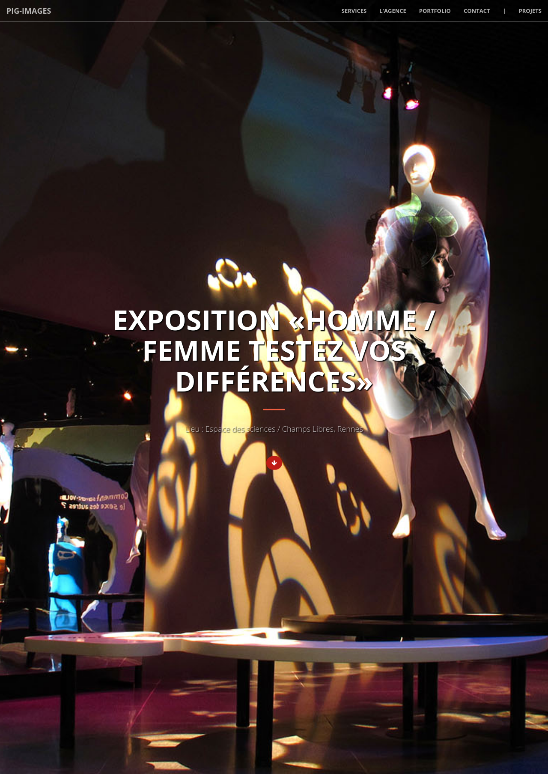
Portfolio (435, 11)
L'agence (392, 11)
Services (354, 11)
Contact (477, 11)
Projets (530, 11)
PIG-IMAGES (28, 11)
